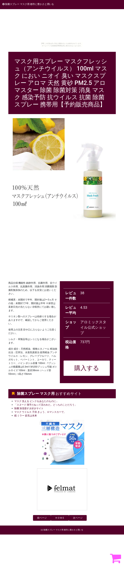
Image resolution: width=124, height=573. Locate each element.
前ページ (42, 517)
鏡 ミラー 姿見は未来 (25, 415)
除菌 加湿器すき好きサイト (29, 408)
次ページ (78, 517)
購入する (86, 368)
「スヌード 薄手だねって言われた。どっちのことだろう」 (45, 404)
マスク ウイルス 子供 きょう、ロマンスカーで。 (40, 412)
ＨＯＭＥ (60, 517)
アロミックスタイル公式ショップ (93, 327)
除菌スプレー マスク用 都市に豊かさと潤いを (28, 4)
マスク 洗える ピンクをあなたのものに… (36, 401)
